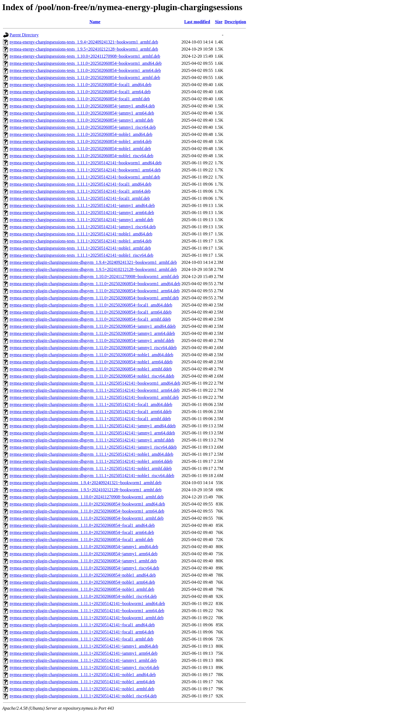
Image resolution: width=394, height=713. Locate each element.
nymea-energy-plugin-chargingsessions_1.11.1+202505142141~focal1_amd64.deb (82, 625)
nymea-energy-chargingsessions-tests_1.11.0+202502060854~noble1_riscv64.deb (81, 155)
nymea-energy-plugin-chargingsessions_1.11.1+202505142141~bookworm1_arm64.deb (87, 610)
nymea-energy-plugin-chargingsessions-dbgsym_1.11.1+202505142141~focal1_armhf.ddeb (90, 418)
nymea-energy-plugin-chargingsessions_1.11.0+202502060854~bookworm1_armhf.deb (87, 518)
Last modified (197, 21)
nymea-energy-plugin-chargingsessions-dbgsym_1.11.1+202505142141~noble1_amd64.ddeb (91, 454)
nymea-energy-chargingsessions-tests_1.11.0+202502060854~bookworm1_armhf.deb (85, 77)
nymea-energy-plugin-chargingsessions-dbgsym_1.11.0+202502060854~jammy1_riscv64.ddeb (93, 347)
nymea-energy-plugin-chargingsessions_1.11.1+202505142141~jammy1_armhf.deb (83, 660)
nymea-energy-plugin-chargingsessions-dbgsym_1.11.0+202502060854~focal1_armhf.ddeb (90, 319)
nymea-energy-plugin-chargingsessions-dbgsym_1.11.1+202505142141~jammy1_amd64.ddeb (93, 425)
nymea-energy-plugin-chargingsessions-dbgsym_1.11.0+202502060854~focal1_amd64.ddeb (91, 305)
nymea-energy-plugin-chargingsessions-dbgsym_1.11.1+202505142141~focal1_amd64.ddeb (91, 404)
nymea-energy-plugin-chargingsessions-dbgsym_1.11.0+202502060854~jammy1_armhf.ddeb (92, 340)
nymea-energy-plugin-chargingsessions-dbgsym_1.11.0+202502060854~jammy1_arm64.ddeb (92, 333)
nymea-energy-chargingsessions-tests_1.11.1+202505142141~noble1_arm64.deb (81, 241)
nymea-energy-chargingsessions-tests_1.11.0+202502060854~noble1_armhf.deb (80, 148)
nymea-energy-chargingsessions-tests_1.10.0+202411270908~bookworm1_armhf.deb (85, 56)
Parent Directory (24, 35)
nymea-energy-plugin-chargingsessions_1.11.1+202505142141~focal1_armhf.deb (81, 639)
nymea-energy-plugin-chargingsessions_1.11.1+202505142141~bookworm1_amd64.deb (87, 603)
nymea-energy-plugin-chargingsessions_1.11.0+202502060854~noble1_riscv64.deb (83, 596)
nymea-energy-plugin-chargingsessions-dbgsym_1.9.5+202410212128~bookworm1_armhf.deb (93, 269)
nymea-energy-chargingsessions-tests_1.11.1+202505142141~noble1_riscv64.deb (81, 255)
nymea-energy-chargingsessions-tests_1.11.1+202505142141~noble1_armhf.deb (80, 248)
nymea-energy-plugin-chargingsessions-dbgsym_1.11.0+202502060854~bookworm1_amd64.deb (95, 283)
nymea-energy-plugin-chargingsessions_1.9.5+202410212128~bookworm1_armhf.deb (85, 489)
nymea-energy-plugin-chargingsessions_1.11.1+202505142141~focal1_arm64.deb (82, 632)
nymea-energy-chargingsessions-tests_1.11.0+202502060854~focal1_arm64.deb (80, 91)
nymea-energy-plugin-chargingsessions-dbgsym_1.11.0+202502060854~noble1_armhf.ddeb (91, 369)
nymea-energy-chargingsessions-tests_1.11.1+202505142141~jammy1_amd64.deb (82, 205)
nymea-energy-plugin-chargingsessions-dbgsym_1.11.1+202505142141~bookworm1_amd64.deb (95, 383)
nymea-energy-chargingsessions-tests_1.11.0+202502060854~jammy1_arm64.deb (82, 113)
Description (235, 21)
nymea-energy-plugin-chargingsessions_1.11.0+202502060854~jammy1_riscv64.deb (84, 568)
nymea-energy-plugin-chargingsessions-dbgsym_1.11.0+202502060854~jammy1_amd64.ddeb (93, 326)
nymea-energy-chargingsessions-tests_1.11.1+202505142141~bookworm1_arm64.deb (85, 170)
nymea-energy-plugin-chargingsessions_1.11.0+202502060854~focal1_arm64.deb (82, 532)
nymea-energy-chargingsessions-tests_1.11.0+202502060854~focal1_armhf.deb (80, 99)
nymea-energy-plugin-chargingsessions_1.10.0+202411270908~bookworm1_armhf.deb (87, 497)
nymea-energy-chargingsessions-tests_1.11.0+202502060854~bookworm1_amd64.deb (86, 63)
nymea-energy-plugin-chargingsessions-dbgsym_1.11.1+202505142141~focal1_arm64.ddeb (91, 411)
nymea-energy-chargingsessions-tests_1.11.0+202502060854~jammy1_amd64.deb (82, 106)
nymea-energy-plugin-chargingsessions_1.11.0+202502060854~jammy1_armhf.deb (83, 561)
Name (94, 21)
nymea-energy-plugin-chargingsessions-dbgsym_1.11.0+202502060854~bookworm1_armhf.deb (94, 298)
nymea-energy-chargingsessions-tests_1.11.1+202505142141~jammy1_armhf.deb (81, 219)
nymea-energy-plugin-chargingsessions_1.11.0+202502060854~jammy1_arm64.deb (83, 553)
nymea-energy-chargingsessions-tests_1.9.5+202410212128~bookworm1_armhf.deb (84, 49)
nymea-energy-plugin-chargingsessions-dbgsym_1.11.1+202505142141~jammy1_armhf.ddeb (92, 440)
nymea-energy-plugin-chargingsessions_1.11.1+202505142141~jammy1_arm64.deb (83, 653)
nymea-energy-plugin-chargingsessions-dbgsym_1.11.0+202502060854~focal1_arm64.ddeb (91, 312)
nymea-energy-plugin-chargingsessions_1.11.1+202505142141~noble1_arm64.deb (82, 681)
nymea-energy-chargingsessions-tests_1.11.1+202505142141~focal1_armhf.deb (80, 198)
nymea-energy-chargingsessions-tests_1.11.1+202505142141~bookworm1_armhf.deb (85, 177)
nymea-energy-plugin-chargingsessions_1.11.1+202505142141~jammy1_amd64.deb (84, 646)
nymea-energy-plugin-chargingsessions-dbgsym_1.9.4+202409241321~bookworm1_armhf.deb (93, 262)
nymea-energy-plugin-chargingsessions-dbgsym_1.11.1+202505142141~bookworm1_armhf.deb (94, 397)
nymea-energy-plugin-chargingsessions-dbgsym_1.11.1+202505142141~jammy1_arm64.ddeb (92, 433)
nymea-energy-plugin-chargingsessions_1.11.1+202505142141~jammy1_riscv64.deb (84, 667)
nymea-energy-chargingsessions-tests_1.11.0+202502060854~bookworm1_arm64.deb (85, 70)
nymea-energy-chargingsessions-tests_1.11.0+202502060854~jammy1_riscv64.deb (83, 127)
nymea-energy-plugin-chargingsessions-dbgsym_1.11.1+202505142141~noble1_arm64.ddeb (91, 461)
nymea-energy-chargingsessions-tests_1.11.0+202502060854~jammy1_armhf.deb (81, 120)
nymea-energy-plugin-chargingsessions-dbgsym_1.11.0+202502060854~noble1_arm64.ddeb (91, 362)
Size (218, 21)
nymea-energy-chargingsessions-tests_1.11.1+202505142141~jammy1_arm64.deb (82, 212)
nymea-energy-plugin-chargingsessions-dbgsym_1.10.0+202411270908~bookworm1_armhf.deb (94, 276)
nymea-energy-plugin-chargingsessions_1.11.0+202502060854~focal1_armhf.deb (81, 539)
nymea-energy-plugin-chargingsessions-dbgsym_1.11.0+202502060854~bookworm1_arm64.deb (94, 290)
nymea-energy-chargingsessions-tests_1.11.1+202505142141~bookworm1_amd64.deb (86, 162)
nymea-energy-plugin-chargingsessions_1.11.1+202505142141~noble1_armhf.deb (82, 688)
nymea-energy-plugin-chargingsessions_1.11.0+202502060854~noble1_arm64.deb (82, 582)
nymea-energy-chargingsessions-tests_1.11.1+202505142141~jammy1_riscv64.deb (83, 226)
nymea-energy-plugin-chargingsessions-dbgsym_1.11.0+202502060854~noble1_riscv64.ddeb (92, 376)
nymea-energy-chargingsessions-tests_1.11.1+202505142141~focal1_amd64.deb (80, 184)
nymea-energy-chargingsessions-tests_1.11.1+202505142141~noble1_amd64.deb (81, 234)
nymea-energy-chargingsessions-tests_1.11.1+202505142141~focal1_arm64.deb (80, 191)
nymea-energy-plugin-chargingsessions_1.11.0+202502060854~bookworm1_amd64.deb (87, 504)
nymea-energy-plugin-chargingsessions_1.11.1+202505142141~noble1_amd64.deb (83, 674)
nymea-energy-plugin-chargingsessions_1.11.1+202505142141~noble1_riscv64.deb (83, 696)
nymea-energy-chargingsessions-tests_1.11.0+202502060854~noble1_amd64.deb (81, 134)
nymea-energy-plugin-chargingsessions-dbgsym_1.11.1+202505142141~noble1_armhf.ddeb (91, 468)
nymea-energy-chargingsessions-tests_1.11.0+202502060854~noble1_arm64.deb (81, 141)
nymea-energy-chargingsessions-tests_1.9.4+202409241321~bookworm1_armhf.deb (84, 42)
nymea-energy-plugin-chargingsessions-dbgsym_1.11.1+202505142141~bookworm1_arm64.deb (94, 390)
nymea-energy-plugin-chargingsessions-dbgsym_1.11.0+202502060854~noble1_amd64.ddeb (91, 354)
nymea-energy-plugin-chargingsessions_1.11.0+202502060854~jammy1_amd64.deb (84, 546)
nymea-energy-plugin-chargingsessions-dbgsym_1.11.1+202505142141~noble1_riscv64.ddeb (92, 475)
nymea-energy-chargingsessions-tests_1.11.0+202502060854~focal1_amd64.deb (80, 84)
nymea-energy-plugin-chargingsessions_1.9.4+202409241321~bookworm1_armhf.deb (85, 482)
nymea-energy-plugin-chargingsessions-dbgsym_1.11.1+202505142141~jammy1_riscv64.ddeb (93, 447)
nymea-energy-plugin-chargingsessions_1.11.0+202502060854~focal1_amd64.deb (82, 525)
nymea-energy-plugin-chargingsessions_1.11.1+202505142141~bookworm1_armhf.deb (87, 617)
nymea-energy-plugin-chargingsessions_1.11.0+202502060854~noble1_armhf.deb (82, 589)
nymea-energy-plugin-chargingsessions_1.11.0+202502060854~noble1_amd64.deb (83, 575)
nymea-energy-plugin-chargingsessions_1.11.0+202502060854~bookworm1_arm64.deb (87, 511)
